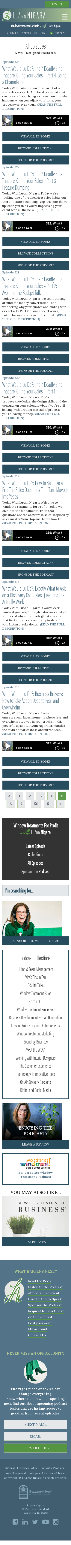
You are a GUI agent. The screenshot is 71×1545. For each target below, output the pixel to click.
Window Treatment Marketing (35, 1033)
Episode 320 (11, 378)
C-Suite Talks (35, 985)
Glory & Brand (56, 1473)
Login (57, 4)
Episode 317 (10, 687)
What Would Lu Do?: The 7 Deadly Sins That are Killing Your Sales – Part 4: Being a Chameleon (34, 75)
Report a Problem (52, 1468)
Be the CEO (35, 1001)
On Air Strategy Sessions (35, 1081)
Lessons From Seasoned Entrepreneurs (35, 1025)
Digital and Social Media (35, 1089)
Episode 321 (10, 272)
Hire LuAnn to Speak (45, 1299)
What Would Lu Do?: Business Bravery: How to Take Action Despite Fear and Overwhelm (32, 700)
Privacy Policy (28, 1468)
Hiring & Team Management (35, 968)
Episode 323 (10, 62)
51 (49, 803)
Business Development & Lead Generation (35, 1017)
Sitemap (10, 1468)
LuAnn (35, 26)
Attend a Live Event (43, 1293)
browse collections (35, 148)
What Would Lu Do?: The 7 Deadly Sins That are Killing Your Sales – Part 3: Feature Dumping (32, 180)
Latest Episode (35, 845)
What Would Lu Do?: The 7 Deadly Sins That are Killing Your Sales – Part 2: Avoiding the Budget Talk (32, 285)
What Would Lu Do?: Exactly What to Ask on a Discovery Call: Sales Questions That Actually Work (34, 594)
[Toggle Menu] (63, 17)
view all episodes (36, 136)
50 (36, 803)
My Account (37, 1329)
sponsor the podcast (35, 160)
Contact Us (37, 1335)
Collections (40, 32)
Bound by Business (35, 1041)
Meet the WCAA (35, 1049)
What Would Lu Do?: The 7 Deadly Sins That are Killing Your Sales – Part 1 (32, 387)
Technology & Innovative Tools (35, 1073)
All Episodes (13, 32)
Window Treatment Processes (35, 1009)
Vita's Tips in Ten (35, 976)
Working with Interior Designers (35, 1057)
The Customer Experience (36, 1065)
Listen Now (57, 32)
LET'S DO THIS (35, 1448)
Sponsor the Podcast (35, 871)
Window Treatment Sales (35, 993)
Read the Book (39, 1281)
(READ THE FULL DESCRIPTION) (34, 317)
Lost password (40, 1323)
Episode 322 (10, 167)
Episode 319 (10, 476)
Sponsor (26, 32)
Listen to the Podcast (45, 1287)
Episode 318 (10, 581)
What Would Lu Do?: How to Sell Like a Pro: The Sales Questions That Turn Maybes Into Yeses (35, 489)
